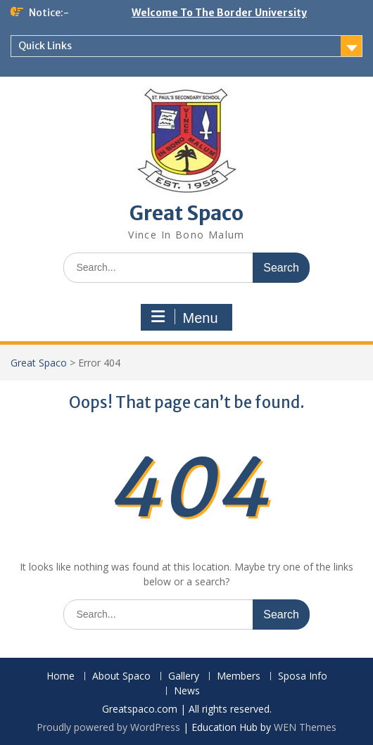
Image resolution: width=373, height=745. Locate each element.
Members (238, 676)
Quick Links (45, 45)
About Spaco (121, 676)
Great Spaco (186, 213)
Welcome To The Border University (219, 12)
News (187, 691)
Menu (184, 317)
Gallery (183, 676)
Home (60, 676)
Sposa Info (302, 676)
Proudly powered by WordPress (108, 727)
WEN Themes (305, 727)
